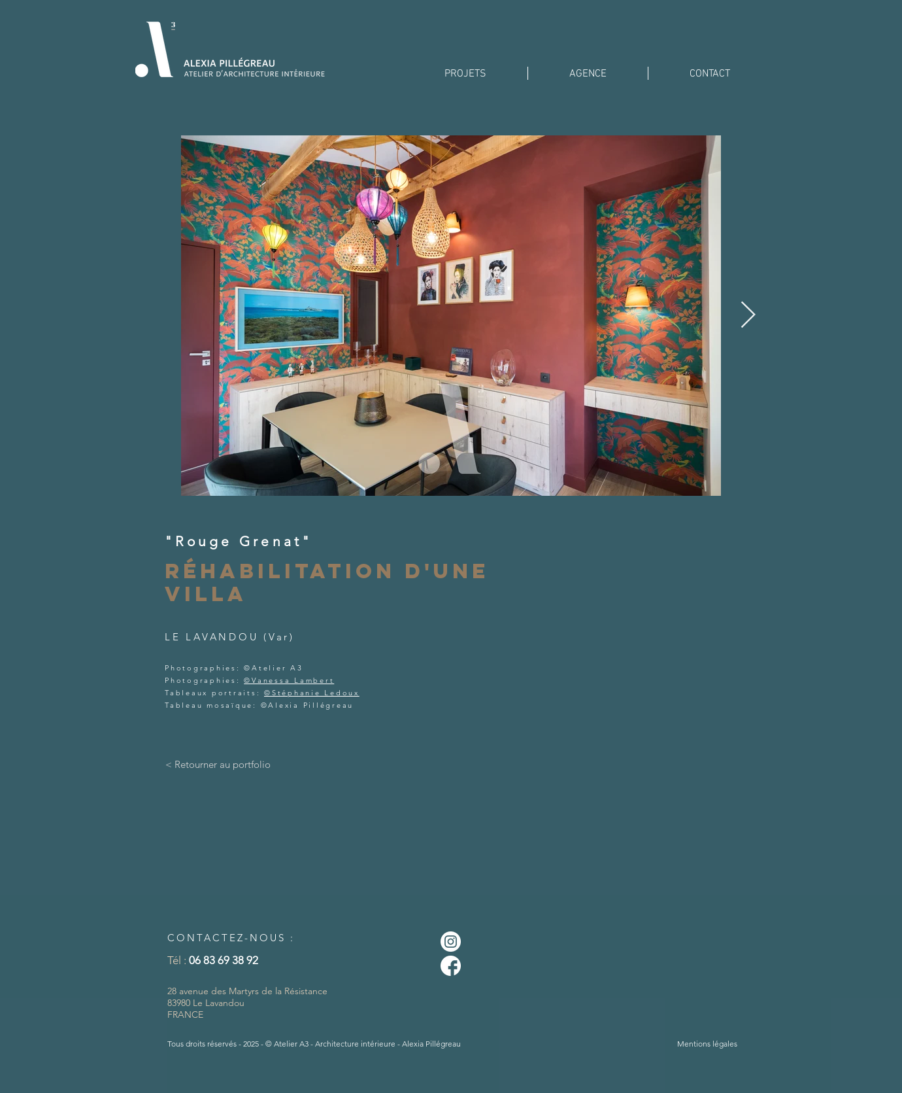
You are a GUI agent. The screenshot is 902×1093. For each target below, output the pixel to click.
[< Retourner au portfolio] (218, 765)
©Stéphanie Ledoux (311, 692)
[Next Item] (747, 315)
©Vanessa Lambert (289, 680)
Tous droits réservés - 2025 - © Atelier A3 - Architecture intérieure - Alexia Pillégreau (314, 1044)
